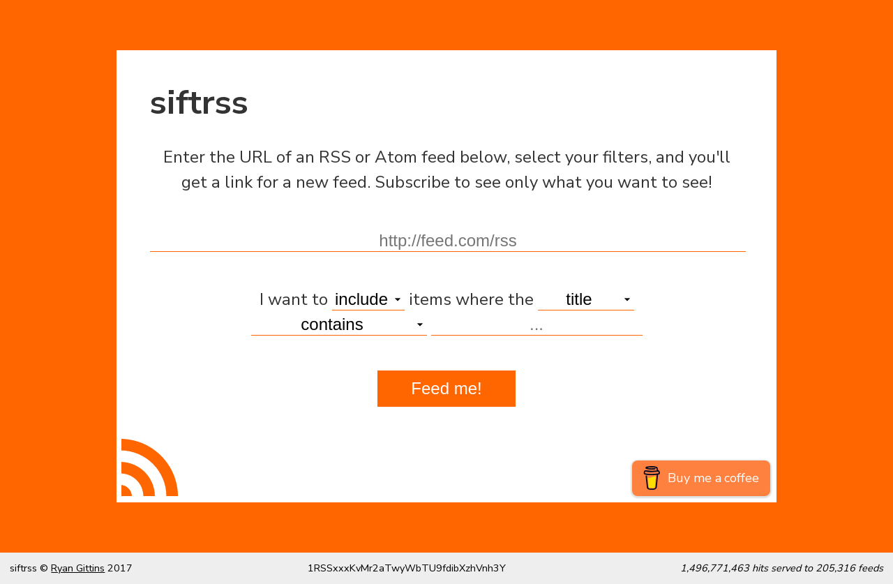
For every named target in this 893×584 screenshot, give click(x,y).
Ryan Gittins (78, 568)
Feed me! (446, 388)
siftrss (199, 103)
